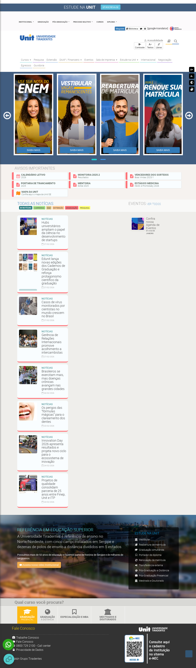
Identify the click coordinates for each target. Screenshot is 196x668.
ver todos (154, 204)
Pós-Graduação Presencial (151, 575)
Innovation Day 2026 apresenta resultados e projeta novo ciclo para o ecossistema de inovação (54, 451)
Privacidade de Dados (28, 650)
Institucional (25, 22)
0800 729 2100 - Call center (31, 646)
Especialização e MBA (74, 613)
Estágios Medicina (154, 184)
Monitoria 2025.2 (97, 176)
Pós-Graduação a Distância (152, 570)
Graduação (43, 22)
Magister (120, 28)
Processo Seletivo (82, 22)
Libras (159, 46)
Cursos (99, 22)
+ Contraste (139, 46)
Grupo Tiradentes (176, 29)
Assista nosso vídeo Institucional (39, 565)
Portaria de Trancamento (40, 184)
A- (191, 76)
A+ (191, 69)
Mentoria (97, 184)
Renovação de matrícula (150, 560)
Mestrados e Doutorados (108, 615)
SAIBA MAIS (33, 150)
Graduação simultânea (149, 549)
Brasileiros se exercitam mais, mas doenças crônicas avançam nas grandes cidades (53, 380)
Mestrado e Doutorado (149, 580)
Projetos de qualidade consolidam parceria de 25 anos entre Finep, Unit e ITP (53, 489)
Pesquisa (84, 208)
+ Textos (150, 46)
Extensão (58, 208)
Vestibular (142, 539)
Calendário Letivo (40, 176)
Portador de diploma (148, 555)
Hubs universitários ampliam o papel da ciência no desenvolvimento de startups (53, 231)
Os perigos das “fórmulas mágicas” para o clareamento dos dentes (53, 414)
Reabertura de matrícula (150, 544)
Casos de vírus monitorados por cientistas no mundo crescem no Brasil (53, 309)
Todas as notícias (35, 203)
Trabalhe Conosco (25, 637)
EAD (49, 208)
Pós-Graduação (60, 22)
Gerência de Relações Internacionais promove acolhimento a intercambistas (52, 343)
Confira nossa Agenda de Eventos (154, 226)
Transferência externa (149, 565)
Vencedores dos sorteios (154, 176)
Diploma (111, 22)
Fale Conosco (22, 642)
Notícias (26, 207)
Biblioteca (132, 28)
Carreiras (39, 208)
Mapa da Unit (40, 193)
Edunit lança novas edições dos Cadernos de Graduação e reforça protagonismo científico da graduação (53, 271)
